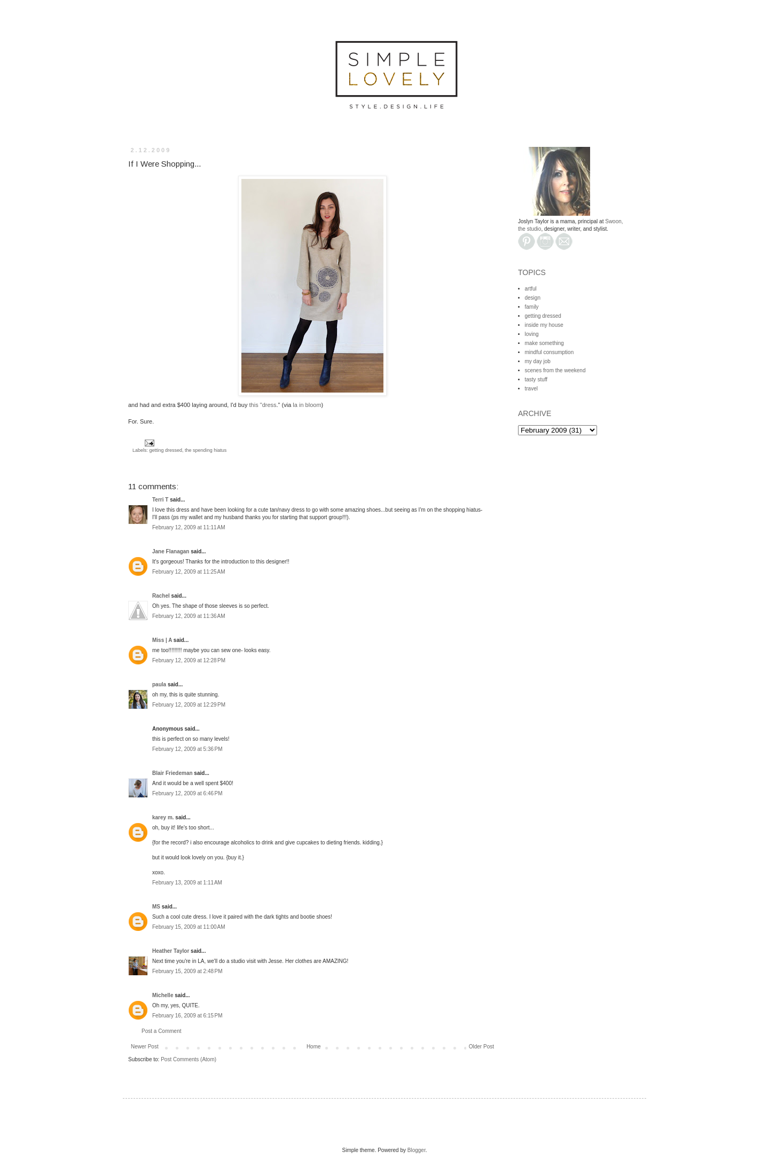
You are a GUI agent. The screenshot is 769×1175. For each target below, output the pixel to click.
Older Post (481, 1046)
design (532, 298)
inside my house (544, 325)
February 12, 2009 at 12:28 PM (188, 660)
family (532, 307)
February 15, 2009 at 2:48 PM (187, 971)
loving (532, 334)
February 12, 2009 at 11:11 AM (188, 527)
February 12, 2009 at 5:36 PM (187, 749)
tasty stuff (536, 379)
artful (531, 289)
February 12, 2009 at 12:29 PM (188, 705)
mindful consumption (549, 352)
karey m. (163, 817)
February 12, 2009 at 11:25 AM (188, 572)
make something (544, 343)
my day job (538, 361)
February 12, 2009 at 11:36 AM (188, 616)
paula (159, 684)
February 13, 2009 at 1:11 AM (187, 883)
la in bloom (307, 405)
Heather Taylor (170, 951)
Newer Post (145, 1046)
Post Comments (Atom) (188, 1059)
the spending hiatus (205, 450)
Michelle (162, 995)
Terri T (160, 500)
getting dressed (166, 450)
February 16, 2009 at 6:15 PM (187, 1016)
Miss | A (162, 640)
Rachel (161, 596)
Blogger (416, 1150)
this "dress (263, 405)
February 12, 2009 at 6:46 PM (187, 793)
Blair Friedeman (172, 773)
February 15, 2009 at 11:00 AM (188, 927)
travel (531, 388)
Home (314, 1046)
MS (156, 907)
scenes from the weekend (555, 370)
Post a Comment (161, 1031)
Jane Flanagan (170, 551)
